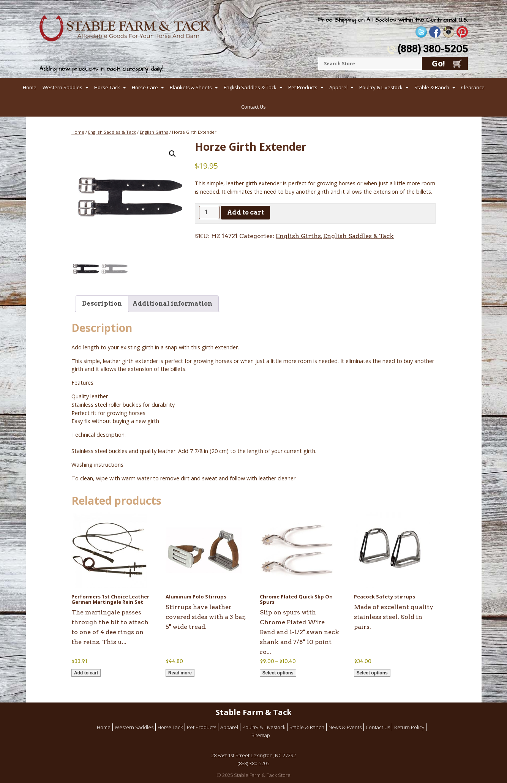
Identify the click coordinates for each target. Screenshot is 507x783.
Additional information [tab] (172, 303)
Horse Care (145, 87)
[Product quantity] (209, 212)
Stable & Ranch (431, 87)
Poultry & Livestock (381, 87)
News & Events (345, 727)
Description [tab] (102, 303)
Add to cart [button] (86, 673)
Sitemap (260, 735)
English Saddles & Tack (250, 87)
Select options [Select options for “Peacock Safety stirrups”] (372, 673)
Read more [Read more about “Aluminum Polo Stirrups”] (180, 673)
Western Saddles (62, 87)
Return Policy (409, 727)
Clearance (473, 87)
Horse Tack (107, 87)
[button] (172, 154)
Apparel (338, 87)
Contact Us (253, 106)
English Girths (154, 132)
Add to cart (245, 212)
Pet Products (302, 87)
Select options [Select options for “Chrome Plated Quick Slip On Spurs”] (278, 673)
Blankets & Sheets (191, 87)
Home (29, 87)
